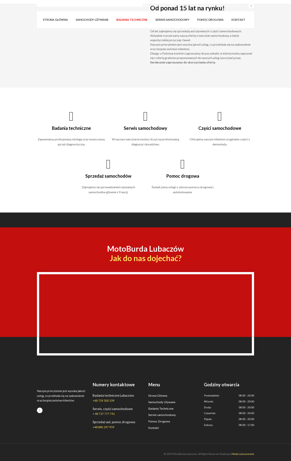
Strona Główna (157, 395)
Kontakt (238, 19)
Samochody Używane (161, 402)
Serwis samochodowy (172, 19)
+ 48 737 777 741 (104, 413)
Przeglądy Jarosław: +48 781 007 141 (216, 5)
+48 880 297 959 (103, 427)
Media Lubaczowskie (243, 453)
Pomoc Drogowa (159, 421)
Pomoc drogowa (210, 19)
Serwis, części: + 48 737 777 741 (112, 5)
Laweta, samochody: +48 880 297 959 (163, 5)
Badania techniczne (132, 19)
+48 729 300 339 (103, 400)
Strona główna (55, 19)
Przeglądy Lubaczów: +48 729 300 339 (61, 5)
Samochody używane (92, 19)
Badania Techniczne (161, 408)
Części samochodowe (219, 128)
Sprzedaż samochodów (108, 176)
